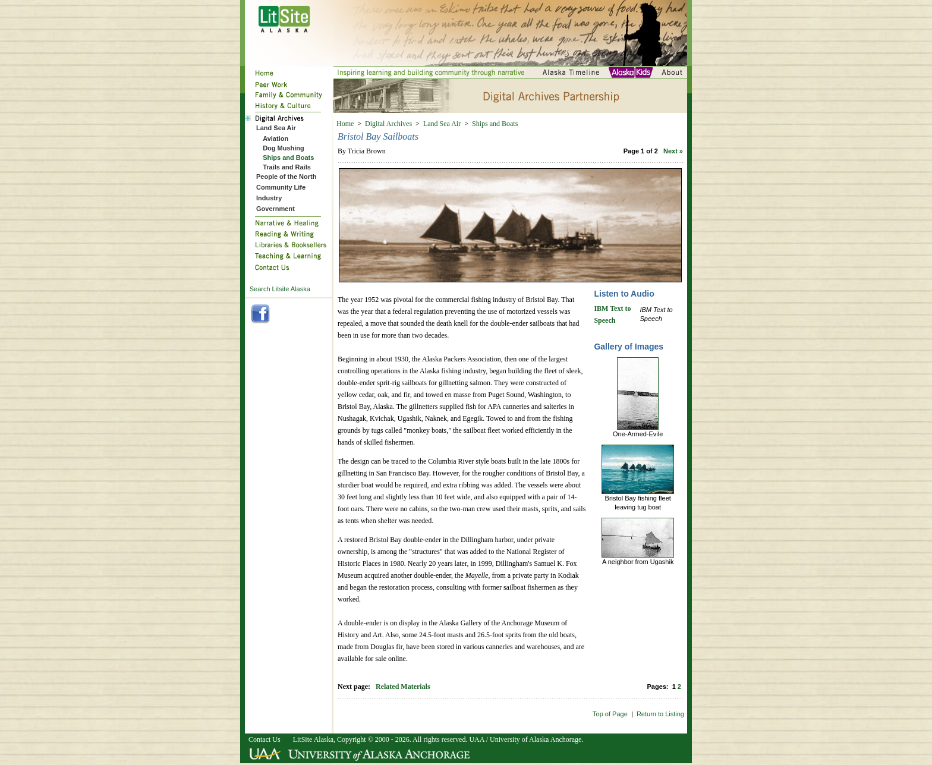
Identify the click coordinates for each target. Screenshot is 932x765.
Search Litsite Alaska (280, 288)
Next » (673, 151)
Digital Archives (388, 123)
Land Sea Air (442, 123)
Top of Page (610, 713)
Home (345, 123)
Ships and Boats (495, 123)
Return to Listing (660, 713)
